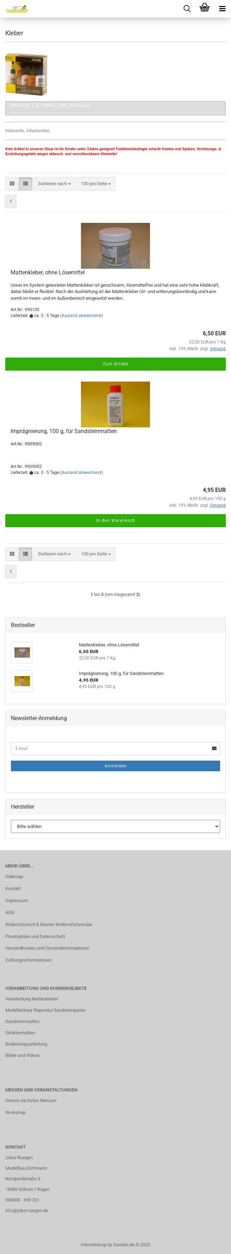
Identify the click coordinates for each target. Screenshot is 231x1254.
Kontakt (13, 888)
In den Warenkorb (115, 520)
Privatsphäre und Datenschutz (35, 936)
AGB (9, 912)
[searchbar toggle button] (187, 9)
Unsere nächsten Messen (30, 1100)
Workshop (15, 1112)
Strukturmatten (20, 1032)
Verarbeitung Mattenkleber (31, 999)
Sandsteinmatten (22, 1021)
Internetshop (93, 1244)
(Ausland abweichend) (81, 315)
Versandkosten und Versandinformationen (47, 948)
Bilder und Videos (22, 1055)
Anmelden (116, 765)
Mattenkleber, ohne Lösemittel (48, 272)
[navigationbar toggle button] (222, 9)
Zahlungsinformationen (28, 960)
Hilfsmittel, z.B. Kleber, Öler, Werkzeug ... (52, 105)
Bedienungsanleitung (26, 1044)
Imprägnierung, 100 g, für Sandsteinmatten (64, 431)
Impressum (16, 900)
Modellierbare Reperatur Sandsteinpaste (45, 1010)
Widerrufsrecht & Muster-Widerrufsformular (48, 924)
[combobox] (54, 184)
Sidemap (14, 876)
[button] (12, 184)
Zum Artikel (116, 363)
